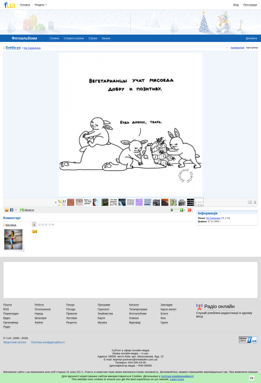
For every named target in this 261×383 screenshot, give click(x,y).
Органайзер (10, 322)
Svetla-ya (13, 47)
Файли (39, 322)
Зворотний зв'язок (14, 342)
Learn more (177, 379)
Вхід (236, 4)
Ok (251, 378)
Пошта (7, 304)
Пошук (70, 304)
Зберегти (27, 210)
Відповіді (134, 322)
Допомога (251, 38)
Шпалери (40, 317)
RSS (6, 309)
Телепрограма (138, 309)
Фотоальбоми (137, 313)
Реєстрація (250, 4)
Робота (39, 304)
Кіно (163, 317)
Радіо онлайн (219, 306)
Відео (6, 317)
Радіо (6, 326)
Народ (39, 313)
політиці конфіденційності (177, 376)
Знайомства (105, 313)
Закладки (167, 304)
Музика (102, 322)
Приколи (71, 313)
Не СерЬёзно (32, 47)
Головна (25, 4)
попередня (237, 47)
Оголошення (43, 309)
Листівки (71, 317)
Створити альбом (74, 38)
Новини (134, 317)
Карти (101, 317)
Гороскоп (103, 309)
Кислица (9, 224)
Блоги (164, 313)
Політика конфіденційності (48, 342)
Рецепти (71, 322)
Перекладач (11, 313)
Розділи (39, 4)
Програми (104, 304)
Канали (106, 38)
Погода (70, 309)
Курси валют (169, 309)
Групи (164, 322)
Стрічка (92, 38)
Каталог (134, 304)
